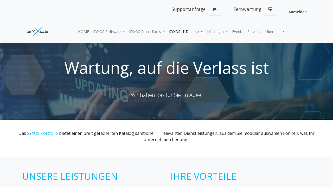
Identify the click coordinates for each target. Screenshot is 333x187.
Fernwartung (247, 9)
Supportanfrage (189, 9)
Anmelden (298, 11)
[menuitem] (83, 31)
